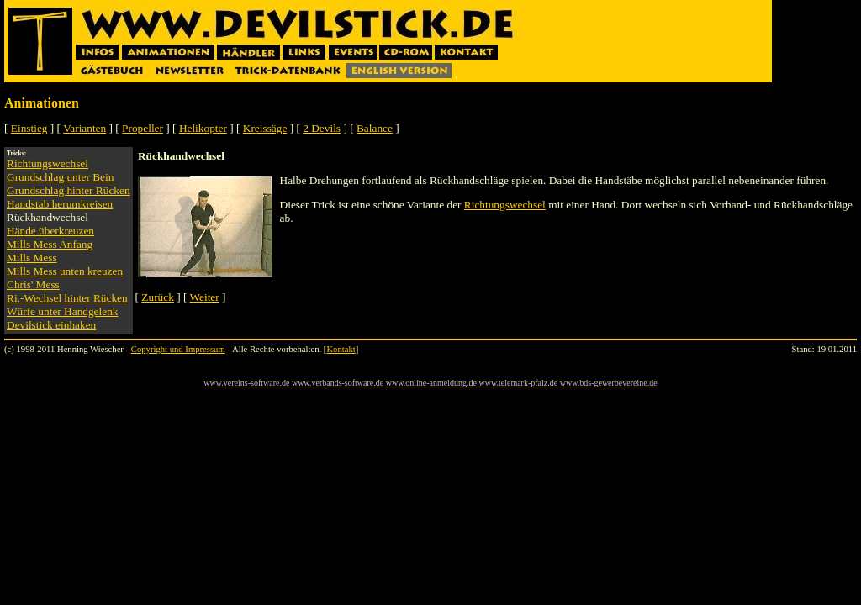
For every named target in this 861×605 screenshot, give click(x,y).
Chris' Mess (33, 284)
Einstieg (29, 128)
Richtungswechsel (47, 163)
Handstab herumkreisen (60, 203)
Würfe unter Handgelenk (62, 311)
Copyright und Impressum (178, 349)
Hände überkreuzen (50, 230)
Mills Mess (32, 257)
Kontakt (340, 349)
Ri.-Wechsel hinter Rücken (67, 298)
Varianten (84, 128)
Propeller (142, 128)
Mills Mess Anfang (49, 244)
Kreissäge (265, 128)
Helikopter (203, 128)
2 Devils (322, 128)
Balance (375, 128)
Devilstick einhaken (51, 324)
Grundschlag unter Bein (60, 177)
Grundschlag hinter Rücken (68, 190)
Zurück (157, 297)
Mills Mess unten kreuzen (65, 271)
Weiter (204, 297)
